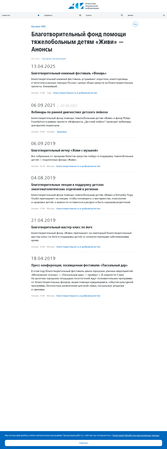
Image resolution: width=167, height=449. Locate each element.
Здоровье (62, 132)
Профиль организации (54, 58)
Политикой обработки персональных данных (136, 435)
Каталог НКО (38, 26)
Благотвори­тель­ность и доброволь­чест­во (75, 93)
